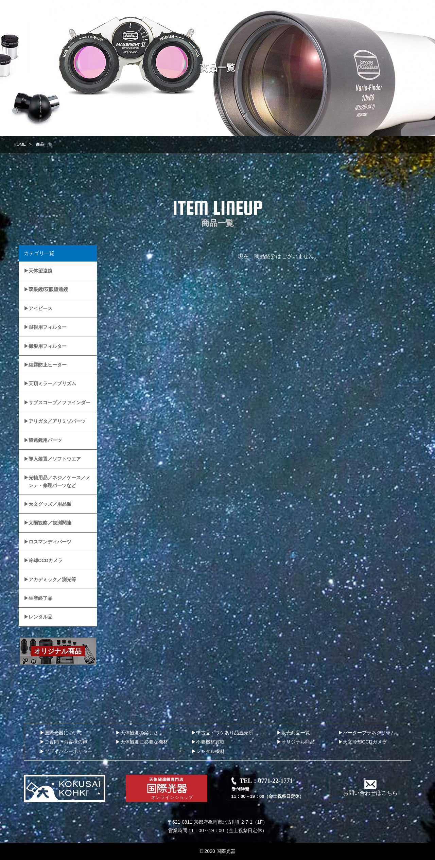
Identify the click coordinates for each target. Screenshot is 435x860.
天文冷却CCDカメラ (364, 742)
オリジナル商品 (298, 742)
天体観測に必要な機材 (144, 742)
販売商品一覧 (295, 732)
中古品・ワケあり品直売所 (224, 732)
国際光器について (64, 732)
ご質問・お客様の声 (66, 742)
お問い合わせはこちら (370, 793)
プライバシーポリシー (68, 751)
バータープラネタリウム (369, 732)
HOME (20, 144)
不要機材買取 (210, 742)
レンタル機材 (210, 751)
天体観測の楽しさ (139, 732)
